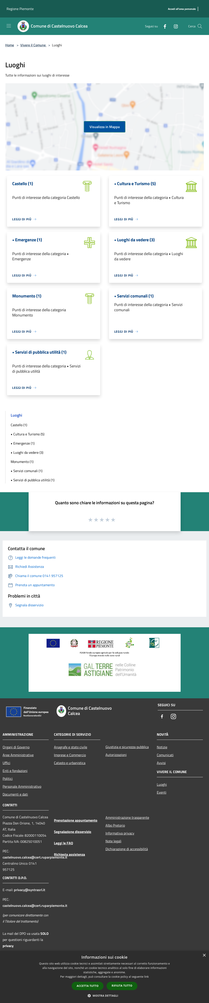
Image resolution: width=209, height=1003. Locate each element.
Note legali (113, 841)
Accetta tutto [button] (87, 986)
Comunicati (165, 755)
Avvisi (161, 762)
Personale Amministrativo (22, 786)
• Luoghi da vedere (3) (27, 452)
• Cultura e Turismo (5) (27, 434)
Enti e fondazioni (15, 770)
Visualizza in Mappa (105, 126)
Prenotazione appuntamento (75, 820)
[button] (104, 995)
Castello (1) (19, 425)
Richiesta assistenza (69, 854)
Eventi (161, 792)
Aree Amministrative (18, 755)
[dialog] (104, 977)
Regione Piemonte (20, 8)
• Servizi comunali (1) (26, 470)
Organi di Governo (16, 747)
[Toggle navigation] (8, 25)
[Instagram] (174, 26)
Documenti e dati (15, 794)
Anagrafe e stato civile (70, 747)
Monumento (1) (22, 461)
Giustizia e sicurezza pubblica (127, 746)
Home (9, 45)
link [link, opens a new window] (146, 977)
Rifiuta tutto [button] (122, 985)
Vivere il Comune (33, 45)
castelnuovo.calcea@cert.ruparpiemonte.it (35, 857)
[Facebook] (163, 26)
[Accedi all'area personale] (182, 9)
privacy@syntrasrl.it (29, 889)
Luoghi (162, 784)
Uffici (6, 762)
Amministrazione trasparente (127, 817)
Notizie (162, 747)
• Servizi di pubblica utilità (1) (32, 480)
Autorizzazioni (116, 754)
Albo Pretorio (115, 825)
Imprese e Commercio (70, 755)
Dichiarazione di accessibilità (126, 849)
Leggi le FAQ (63, 843)
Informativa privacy (119, 833)
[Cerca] (199, 26)
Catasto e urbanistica (69, 762)
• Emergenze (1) (23, 443)
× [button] (204, 955)
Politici (8, 778)
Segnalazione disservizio (72, 831)
